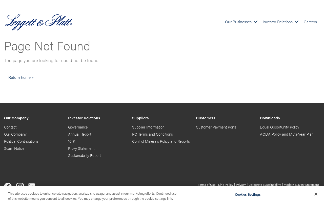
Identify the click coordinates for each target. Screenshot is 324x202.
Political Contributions (21, 141)
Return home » (21, 77)
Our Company (15, 134)
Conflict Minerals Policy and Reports (161, 141)
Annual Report (79, 134)
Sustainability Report (84, 155)
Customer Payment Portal (216, 127)
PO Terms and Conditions (152, 134)
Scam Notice (14, 148)
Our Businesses (238, 22)
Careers (310, 22)
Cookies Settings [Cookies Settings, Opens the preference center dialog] (248, 195)
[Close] (315, 195)
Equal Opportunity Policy (279, 127)
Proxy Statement (81, 148)
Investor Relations (278, 22)
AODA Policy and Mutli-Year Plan (287, 134)
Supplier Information (148, 127)
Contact (10, 127)
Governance (78, 127)
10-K (71, 141)
